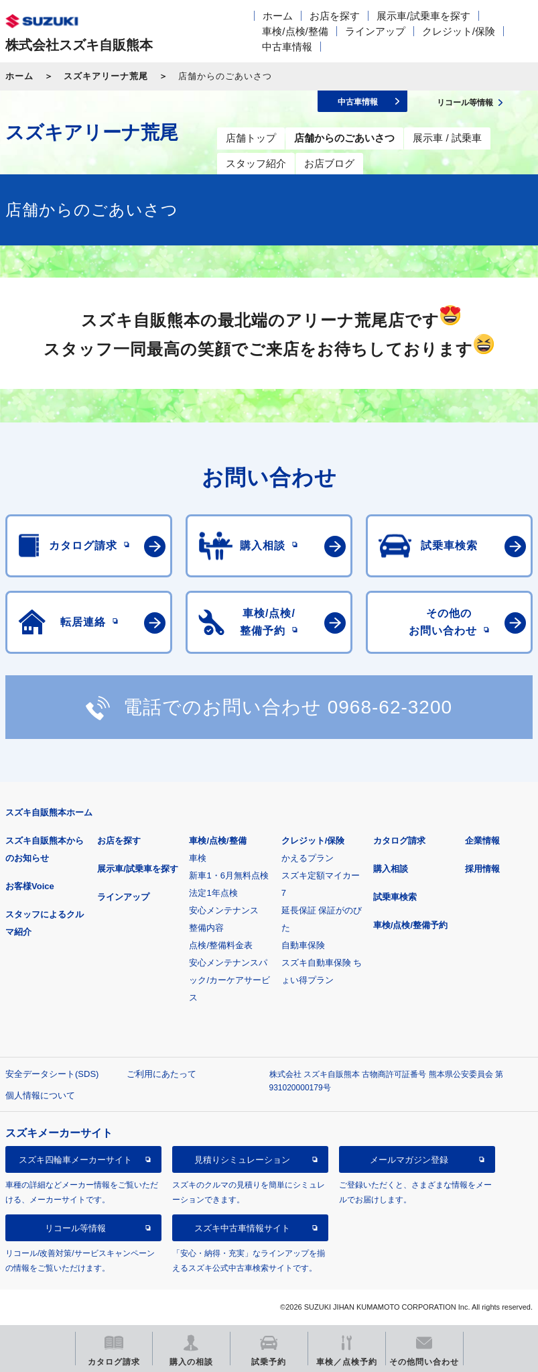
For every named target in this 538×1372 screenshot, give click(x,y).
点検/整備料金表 (221, 945)
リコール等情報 (75, 1228)
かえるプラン (307, 858)
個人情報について (40, 1095)
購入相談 (390, 869)
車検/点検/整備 (295, 31)
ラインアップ (375, 31)
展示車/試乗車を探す (423, 16)
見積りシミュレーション (242, 1160)
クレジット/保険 (458, 31)
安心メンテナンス (224, 910)
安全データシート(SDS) (51, 1074)
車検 (197, 858)
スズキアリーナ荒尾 (106, 76)
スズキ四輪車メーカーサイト (75, 1160)
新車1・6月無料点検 (228, 875)
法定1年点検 (213, 893)
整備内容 (206, 928)
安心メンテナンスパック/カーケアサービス (229, 980)
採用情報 (482, 869)
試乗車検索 (395, 897)
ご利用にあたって (161, 1074)
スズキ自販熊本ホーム (48, 812)
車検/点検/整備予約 (410, 925)
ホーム (278, 16)
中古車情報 (287, 47)
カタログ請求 (399, 841)
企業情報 (482, 841)
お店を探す (335, 16)
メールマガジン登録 (409, 1160)
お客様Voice (29, 886)
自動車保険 (303, 945)
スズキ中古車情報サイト (242, 1228)
